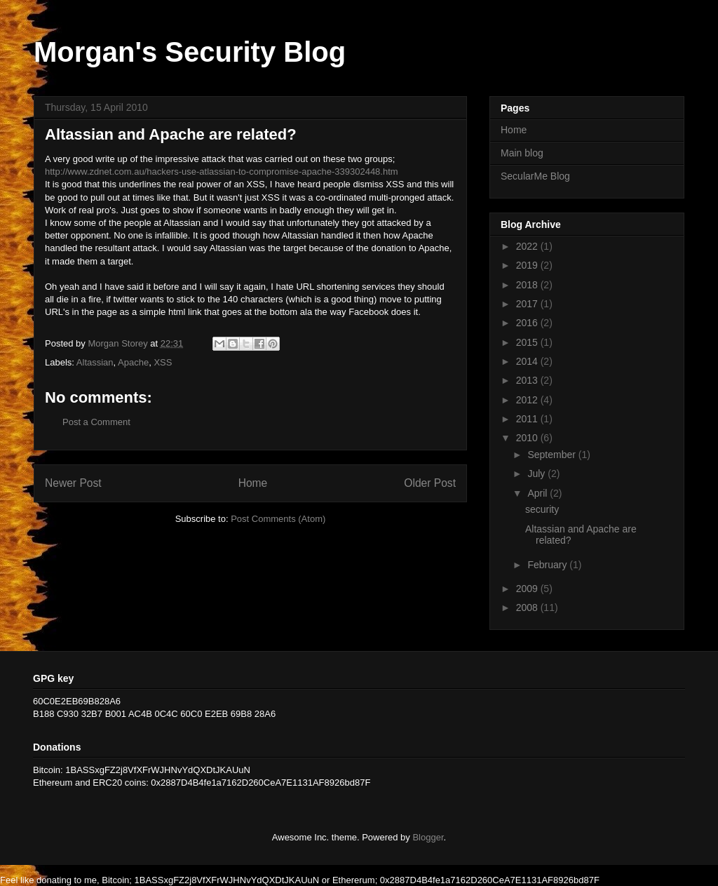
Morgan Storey (119, 343)
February (548, 564)
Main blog (522, 153)
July (537, 473)
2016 (528, 322)
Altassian (95, 362)
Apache (133, 362)
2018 (528, 284)
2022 (528, 246)
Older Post (430, 483)
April (538, 493)
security (542, 509)
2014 (528, 361)
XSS (163, 362)
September (552, 454)
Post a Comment (96, 422)
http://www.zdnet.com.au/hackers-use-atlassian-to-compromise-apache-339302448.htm (221, 171)
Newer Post (73, 483)
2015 (528, 342)
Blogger (427, 837)
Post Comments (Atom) (278, 519)
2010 (528, 437)
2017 (528, 303)
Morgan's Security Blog (190, 51)
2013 (528, 380)
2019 (528, 265)
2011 (528, 418)
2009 (528, 588)
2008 (528, 607)
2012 (528, 399)
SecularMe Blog (535, 176)
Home (253, 483)
